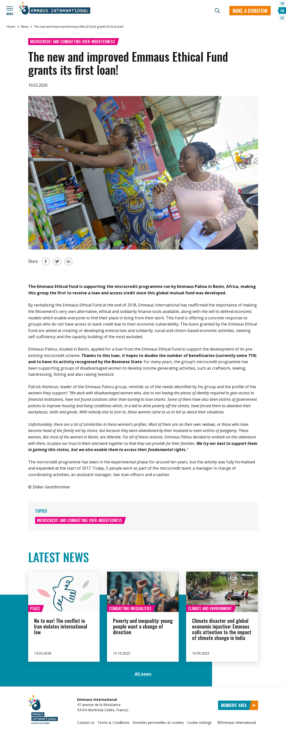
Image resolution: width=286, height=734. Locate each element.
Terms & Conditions (113, 722)
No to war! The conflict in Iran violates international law (60, 626)
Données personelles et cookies (158, 722)
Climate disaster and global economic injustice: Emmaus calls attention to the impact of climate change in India (221, 629)
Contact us (85, 722)
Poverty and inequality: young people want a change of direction (143, 626)
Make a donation (250, 10)
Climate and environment (210, 608)
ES (282, 17)
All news (143, 674)
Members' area (238, 705)
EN (282, 10)
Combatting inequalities (130, 608)
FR (282, 3)
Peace (35, 608)
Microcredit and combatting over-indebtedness (72, 42)
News (24, 27)
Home (11, 27)
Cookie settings (199, 722)
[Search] (217, 10)
